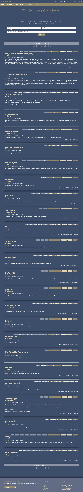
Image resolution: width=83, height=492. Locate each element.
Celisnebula (8, 274)
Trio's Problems (10, 211)
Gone (7, 226)
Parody (46, 303)
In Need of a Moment (12, 132)
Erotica (42, 239)
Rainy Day (8, 321)
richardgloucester (10, 400)
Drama (36, 72)
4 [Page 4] (41, 46)
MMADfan (8, 369)
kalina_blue (8, 116)
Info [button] (67, 1)
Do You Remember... (12, 452)
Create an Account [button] (76, 1)
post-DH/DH (46, 224)
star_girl (8, 76)
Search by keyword (11, 30)
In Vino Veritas (10, 273)
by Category (45, 486)
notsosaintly (8, 149)
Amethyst (8, 322)
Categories (9, 4)
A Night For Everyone (12, 305)
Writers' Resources (66, 488)
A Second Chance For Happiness (16, 75)
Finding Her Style (11, 242)
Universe (27, 434)
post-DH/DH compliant (42, 51)
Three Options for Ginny (13, 94)
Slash (45, 160)
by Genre (45, 489)
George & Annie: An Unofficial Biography (19, 54)
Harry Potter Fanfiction (20, 4)
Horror (36, 334)
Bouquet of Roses (11, 257)
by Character (46, 488)
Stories (55, 1)
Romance (26, 51)
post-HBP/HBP (39, 129)
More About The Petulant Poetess (10, 487)
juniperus (8, 454)
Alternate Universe (33, 51)
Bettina (7, 96)
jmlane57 (8, 438)
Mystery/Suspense (22, 334)
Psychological (41, 334)
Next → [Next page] (50, 46)
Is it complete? (45, 26)
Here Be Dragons (11, 163)
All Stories (45, 484)
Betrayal (8, 437)
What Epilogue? (44, 193)
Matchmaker (9, 195)
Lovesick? (8, 368)
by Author (45, 485)
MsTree (7, 423)
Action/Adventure (35, 92)
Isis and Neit (9, 385)
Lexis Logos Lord (11, 337)
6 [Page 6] (44, 46)
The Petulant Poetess (6, 1)
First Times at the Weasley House (16, 352)
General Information (66, 484)
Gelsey (7, 259)
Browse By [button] (61, 1)
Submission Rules (66, 489)
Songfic (47, 419)
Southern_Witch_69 (10, 133)
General (35, 224)
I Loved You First (11, 421)
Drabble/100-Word (31, 129)
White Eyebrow (9, 338)
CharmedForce (9, 291)
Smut (46, 145)
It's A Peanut (9, 180)
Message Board (65, 486)
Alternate (22, 434)
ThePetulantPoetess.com (20, 490)
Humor (21, 51)
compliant (45, 129)
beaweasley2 (9, 181)
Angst (40, 72)
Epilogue (38, 193)
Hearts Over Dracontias (13, 383)
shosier (7, 55)
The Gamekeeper (11, 399)
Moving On (9, 290)
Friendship (45, 255)
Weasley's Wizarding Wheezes (53, 51)
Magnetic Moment (11, 115)
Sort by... (9, 26)
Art (46, 334)
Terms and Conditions (67, 485)
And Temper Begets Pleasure (15, 147)
